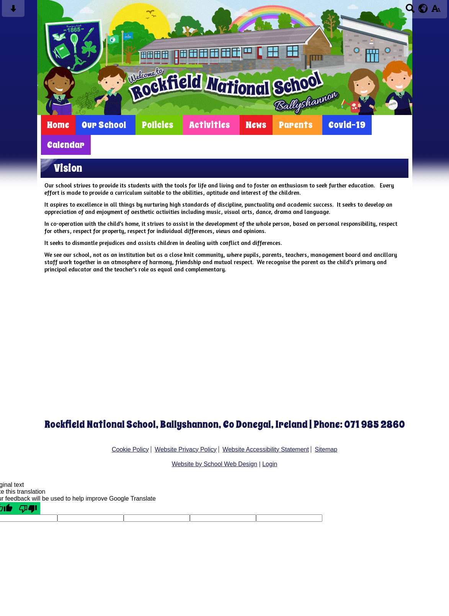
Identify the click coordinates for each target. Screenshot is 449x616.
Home (58, 124)
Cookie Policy (130, 449)
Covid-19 (347, 124)
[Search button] (410, 11)
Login (269, 464)
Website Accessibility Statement (265, 449)
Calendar (66, 144)
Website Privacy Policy (186, 449)
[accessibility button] (435, 11)
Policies (157, 124)
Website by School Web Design (215, 464)
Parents (296, 124)
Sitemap (326, 449)
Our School (104, 124)
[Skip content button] (13, 11)
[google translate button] (423, 8)
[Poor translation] (28, 508)
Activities (209, 124)
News (256, 124)
